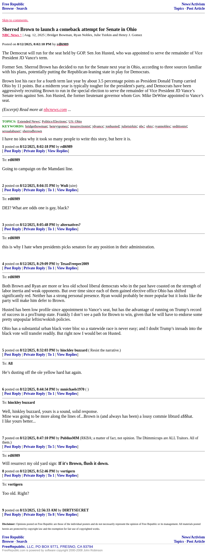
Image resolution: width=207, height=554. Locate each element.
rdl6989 (66, 147)
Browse (8, 8)
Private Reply (34, 151)
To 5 (51, 447)
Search (21, 8)
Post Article (196, 8)
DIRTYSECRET (76, 510)
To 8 (51, 515)
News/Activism (193, 4)
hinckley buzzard (73, 350)
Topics (179, 8)
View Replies (58, 151)
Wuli (64, 186)
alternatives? (70, 225)
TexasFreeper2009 (74, 264)
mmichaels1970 (72, 389)
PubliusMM (69, 438)
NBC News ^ (12, 35)
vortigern (67, 471)
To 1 (51, 190)
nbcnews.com (55, 109)
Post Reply (12, 151)
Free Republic (13, 4)
